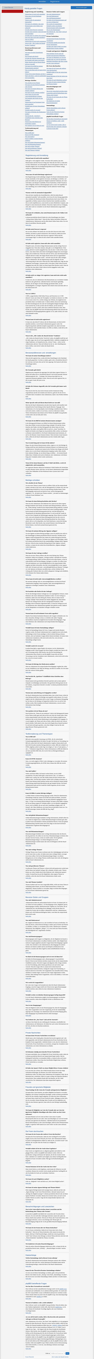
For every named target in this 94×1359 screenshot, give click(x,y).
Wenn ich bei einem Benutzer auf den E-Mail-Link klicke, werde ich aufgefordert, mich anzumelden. (36, 76)
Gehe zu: (48, 1353)
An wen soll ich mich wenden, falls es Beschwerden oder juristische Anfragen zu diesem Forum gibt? (57, 126)
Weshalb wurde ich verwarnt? (32, 110)
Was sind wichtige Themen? (32, 146)
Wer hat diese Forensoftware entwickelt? (57, 119)
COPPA (28, 250)
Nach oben (28, 170)
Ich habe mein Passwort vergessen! (34, 30)
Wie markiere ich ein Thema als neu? (34, 125)
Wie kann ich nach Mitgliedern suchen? (57, 80)
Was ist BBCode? (29, 133)
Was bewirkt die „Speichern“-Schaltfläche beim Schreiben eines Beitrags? (34, 117)
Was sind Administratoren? (53, 14)
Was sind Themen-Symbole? (32, 150)
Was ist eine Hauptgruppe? (53, 30)
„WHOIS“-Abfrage (57, 1325)
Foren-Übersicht (9, 7)
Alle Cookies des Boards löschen (60, 1357)
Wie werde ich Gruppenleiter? (54, 24)
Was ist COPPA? (29, 39)
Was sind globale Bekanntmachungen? (35, 142)
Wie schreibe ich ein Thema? (32, 83)
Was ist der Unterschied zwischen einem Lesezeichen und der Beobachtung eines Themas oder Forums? (57, 93)
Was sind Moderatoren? (53, 16)
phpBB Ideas (58, 1307)
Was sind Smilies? (30, 136)
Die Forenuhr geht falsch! (31, 56)
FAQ (5, 11)
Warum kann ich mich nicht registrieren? (35, 41)
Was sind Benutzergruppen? (54, 18)
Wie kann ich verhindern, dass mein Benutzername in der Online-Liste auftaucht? (34, 26)
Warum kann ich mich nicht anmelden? (35, 14)
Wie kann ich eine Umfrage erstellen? (34, 92)
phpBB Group (63, 1289)
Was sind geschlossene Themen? (33, 148)
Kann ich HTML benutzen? (32, 134)
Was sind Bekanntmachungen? (33, 144)
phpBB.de (39, 1296)
